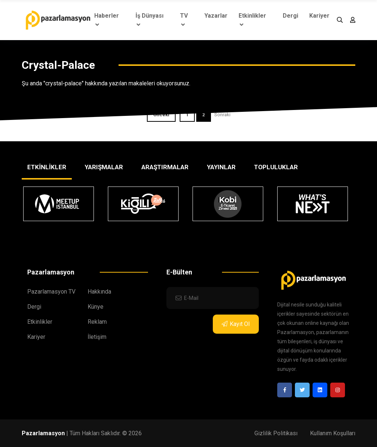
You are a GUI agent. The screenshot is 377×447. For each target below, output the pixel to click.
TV (184, 20)
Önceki (161, 114)
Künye (95, 306)
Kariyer (319, 15)
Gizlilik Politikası (275, 433)
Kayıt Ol (236, 323)
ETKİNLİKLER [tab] (46, 167)
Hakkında (99, 291)
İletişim (97, 336)
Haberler (106, 20)
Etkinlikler (252, 20)
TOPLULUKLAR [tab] (276, 167)
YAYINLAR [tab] (221, 167)
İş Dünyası (149, 20)
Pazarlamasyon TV (51, 291)
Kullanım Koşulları (332, 433)
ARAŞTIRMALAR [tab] (164, 167)
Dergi (290, 15)
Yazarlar (216, 15)
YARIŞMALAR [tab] (104, 167)
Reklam (97, 321)
